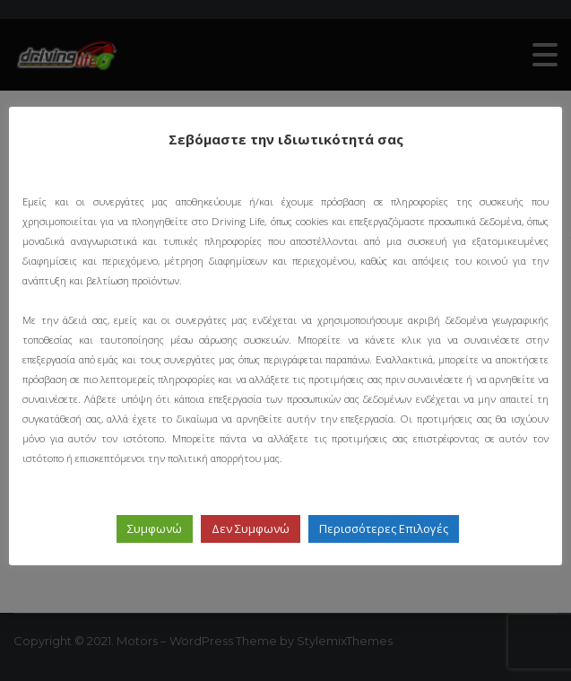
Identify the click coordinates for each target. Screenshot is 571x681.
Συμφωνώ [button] (154, 528)
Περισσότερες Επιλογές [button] (383, 528)
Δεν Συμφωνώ (251, 528)
